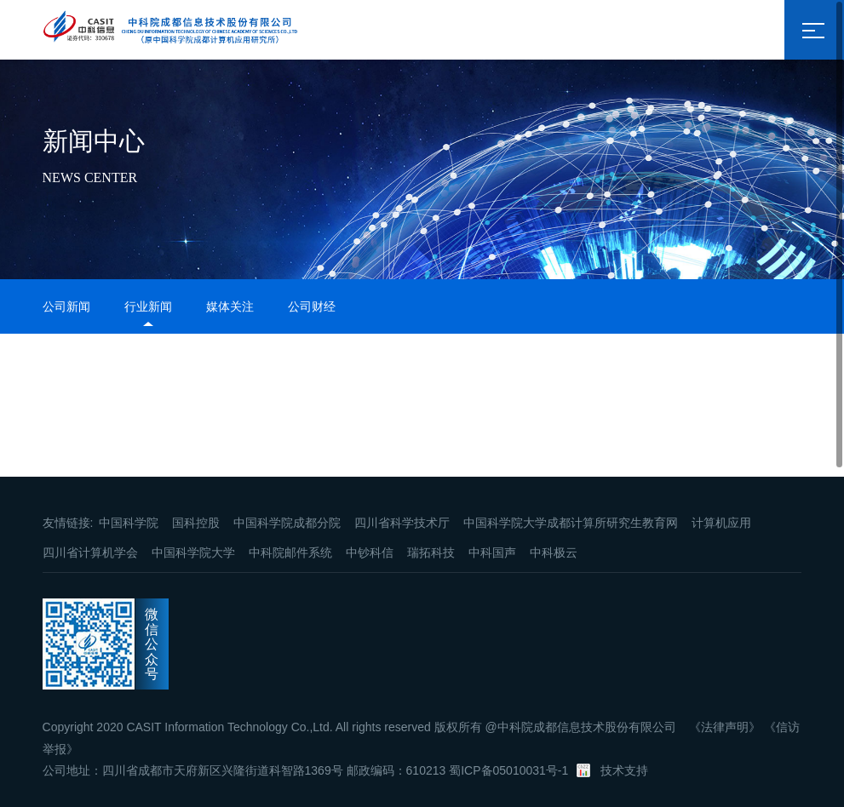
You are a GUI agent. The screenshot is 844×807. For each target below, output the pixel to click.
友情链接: (68, 522)
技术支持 (624, 770)
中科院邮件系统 (290, 552)
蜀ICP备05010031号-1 (508, 770)
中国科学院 (128, 522)
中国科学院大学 (193, 552)
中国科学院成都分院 (287, 522)
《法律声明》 (725, 727)
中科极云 (553, 552)
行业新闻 (148, 306)
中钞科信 (369, 552)
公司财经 (312, 306)
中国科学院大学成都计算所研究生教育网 (570, 522)
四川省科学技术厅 (402, 522)
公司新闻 (66, 306)
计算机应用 (721, 522)
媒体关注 (230, 306)
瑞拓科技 (431, 552)
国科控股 (196, 522)
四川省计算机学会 (90, 552)
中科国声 (492, 552)
